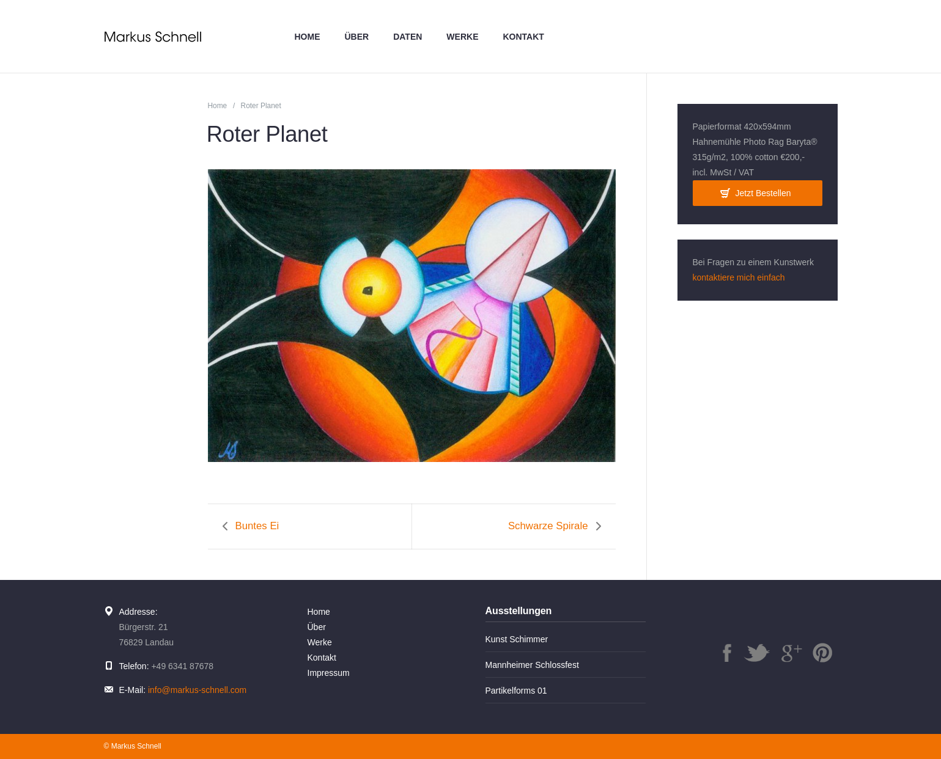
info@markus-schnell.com (197, 690)
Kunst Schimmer (516, 639)
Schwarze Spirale (548, 526)
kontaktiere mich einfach (739, 277)
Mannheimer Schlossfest (532, 665)
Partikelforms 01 (516, 690)
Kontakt (523, 37)
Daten (407, 37)
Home (307, 37)
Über (357, 37)
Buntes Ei (257, 526)
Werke (462, 37)
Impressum (329, 673)
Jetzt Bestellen (763, 193)
